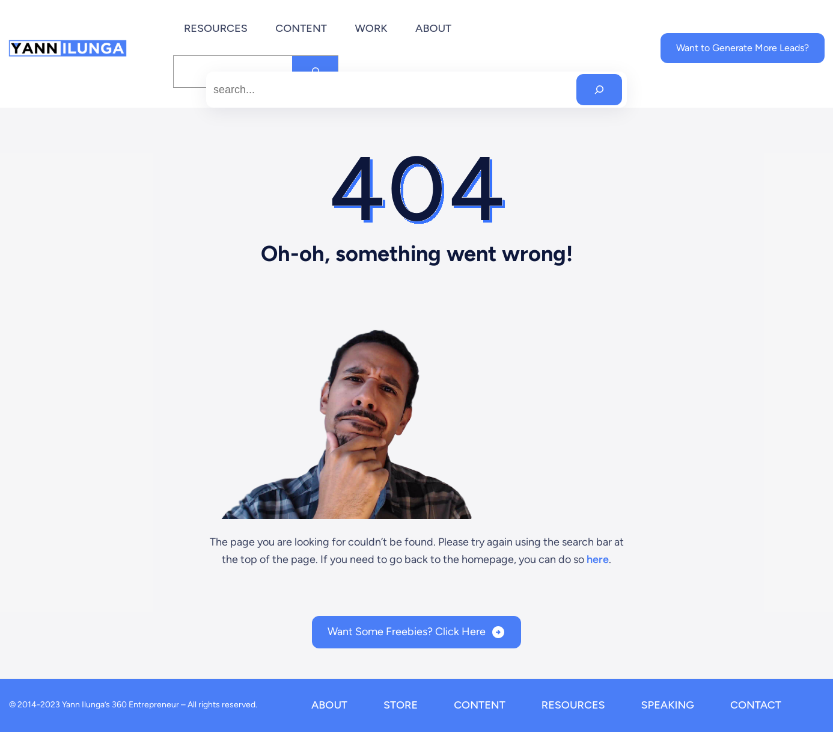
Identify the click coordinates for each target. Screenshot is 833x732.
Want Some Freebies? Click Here (407, 631)
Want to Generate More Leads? (742, 48)
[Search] (599, 89)
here (598, 559)
